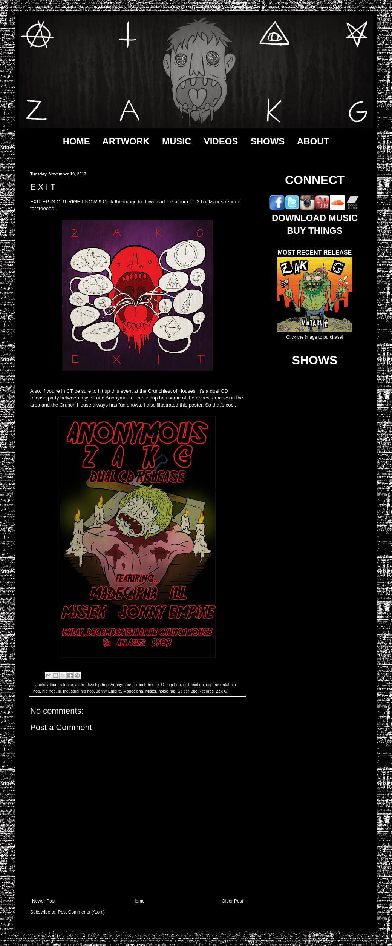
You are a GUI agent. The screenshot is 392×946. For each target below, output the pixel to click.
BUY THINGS (315, 231)
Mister (150, 691)
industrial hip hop (78, 691)
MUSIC (176, 141)
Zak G (221, 691)
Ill (59, 691)
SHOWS (268, 141)
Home (139, 901)
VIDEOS (221, 141)
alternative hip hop (92, 684)
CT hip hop (171, 684)
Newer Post (43, 901)
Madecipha (133, 691)
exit (186, 684)
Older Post (232, 901)
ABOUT (313, 141)
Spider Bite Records (196, 691)
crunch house (146, 684)
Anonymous (121, 684)
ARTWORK (125, 141)
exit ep (198, 684)
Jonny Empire (108, 691)
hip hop (48, 691)
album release (60, 684)
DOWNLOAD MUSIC (315, 218)
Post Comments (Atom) (81, 912)
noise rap (167, 691)
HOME (76, 141)
